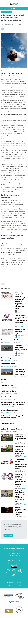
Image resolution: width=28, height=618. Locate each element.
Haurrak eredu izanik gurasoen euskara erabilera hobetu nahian (20, 371)
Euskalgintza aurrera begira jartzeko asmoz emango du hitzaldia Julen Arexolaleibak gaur (20, 496)
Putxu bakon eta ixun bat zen (10, 397)
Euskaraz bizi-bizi (6, 11)
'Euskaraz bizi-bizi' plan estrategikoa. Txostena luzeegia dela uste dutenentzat (21, 318)
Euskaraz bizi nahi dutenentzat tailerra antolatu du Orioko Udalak (20, 437)
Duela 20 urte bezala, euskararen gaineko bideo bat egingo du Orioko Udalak (21, 464)
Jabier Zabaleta (21, 310)
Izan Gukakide (8, 535)
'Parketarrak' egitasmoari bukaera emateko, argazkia (21, 348)
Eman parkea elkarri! (7, 423)
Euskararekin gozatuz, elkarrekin (11, 429)
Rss (20, 585)
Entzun (21, 24)
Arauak (19, 583)
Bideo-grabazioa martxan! (9, 410)
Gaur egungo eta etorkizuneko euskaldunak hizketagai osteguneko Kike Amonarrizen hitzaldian (20, 479)
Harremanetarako (12, 585)
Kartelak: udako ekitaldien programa (20, 331)
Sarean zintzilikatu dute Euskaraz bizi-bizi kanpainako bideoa (20, 511)
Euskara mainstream (7, 385)
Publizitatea (10, 583)
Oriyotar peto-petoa (7, 358)
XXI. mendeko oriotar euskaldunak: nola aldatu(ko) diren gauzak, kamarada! (13, 403)
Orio (14, 8)
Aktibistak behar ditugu (8, 391)
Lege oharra (18, 580)
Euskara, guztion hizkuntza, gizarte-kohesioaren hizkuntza (12, 416)
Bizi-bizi (3, 379)
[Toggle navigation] (2, 3)
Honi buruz (9, 580)
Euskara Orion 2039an (8, 363)
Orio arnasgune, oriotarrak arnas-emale (13, 340)
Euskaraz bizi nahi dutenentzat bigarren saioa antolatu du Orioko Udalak (20, 449)
